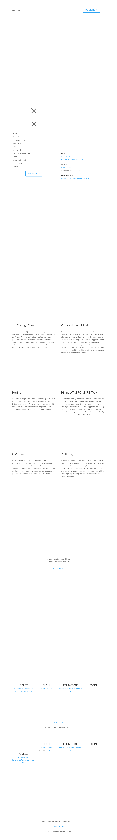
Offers (15, 157)
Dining (15, 150)
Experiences (17, 163)
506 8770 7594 (51, 750)
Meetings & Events (20, 160)
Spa (14, 147)
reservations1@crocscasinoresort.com (75, 179)
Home (15, 134)
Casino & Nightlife (19, 153)
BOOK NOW (91, 9)
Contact (16, 167)
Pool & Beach (17, 143)
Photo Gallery (18, 137)
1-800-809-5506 (66, 168)
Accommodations (19, 140)
